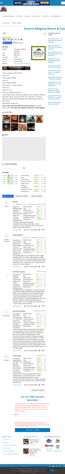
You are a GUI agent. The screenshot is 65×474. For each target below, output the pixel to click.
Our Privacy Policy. (32, 425)
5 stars (4, 175)
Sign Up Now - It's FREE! (32, 430)
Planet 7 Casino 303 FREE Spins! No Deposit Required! (55, 47)
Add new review (8, 196)
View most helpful (36, 196)
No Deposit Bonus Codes (9, 445)
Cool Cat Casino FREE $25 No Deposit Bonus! (55, 66)
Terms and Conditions (9, 451)
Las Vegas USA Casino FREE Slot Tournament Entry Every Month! (54, 97)
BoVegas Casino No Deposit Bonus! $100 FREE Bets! (54, 60)
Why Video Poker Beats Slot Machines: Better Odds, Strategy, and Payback (35, 451)
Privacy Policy (6, 448)
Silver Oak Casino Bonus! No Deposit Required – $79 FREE (54, 90)
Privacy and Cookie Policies (25, 471)
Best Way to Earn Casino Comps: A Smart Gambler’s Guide (34, 441)
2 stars (4, 181)
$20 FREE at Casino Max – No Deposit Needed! (55, 78)
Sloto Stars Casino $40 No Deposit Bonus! (54, 103)
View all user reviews (22, 196)
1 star (4, 183)
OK (52, 470)
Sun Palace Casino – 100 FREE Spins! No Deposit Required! (55, 40)
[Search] (62, 2)
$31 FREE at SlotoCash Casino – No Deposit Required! (54, 72)
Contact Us (6, 439)
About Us (5, 442)
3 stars (4, 179)
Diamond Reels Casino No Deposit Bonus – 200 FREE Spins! (55, 53)
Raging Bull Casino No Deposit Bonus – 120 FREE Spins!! (54, 83)
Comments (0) (17, 230)
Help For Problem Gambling (10, 454)
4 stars (4, 177)
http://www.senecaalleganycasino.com (25, 63)
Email (16, 414)
